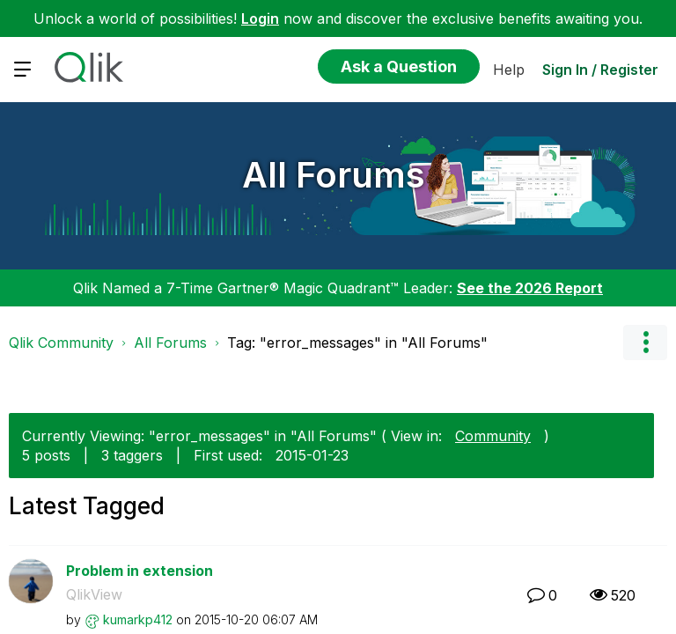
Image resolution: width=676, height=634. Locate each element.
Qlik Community (61, 342)
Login (260, 18)
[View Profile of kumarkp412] (138, 619)
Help (509, 69)
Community (493, 436)
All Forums (333, 175)
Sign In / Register (600, 69)
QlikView (94, 594)
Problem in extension (139, 570)
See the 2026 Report (530, 288)
